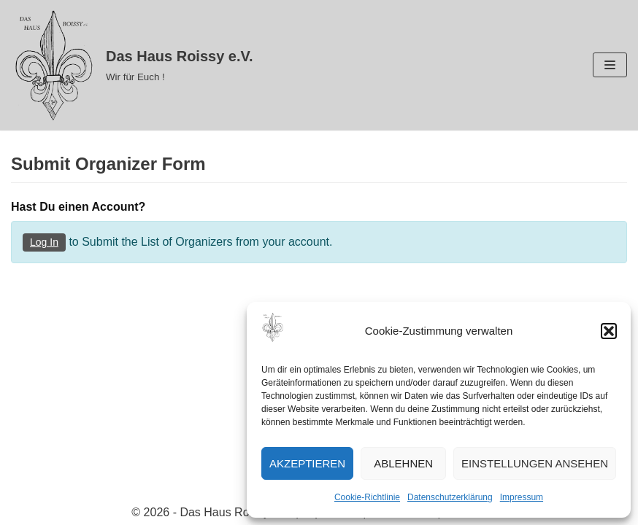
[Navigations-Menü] (610, 64)
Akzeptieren (307, 463)
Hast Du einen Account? (78, 207)
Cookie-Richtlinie (367, 497)
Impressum (521, 497)
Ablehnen (403, 463)
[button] (609, 331)
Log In (44, 242)
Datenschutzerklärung (450, 497)
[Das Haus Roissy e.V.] (132, 65)
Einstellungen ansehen (534, 463)
